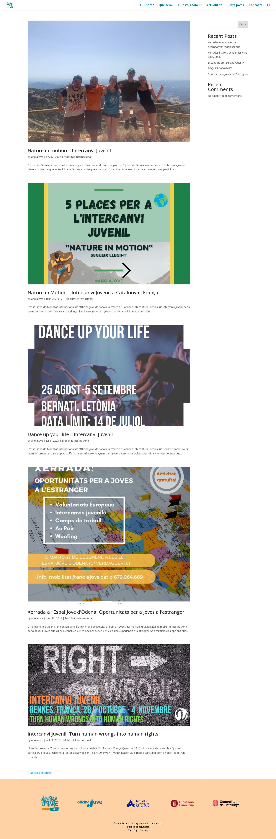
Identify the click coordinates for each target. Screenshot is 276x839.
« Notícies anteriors (40, 772)
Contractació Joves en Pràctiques (228, 74)
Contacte (256, 5)
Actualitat (214, 5)
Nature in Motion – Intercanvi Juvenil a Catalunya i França (93, 292)
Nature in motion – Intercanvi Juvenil (69, 150)
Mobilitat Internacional (77, 157)
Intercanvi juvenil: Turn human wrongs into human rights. (94, 733)
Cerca (242, 24)
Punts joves (235, 5)
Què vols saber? (190, 5)
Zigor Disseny (140, 830)
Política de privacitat (138, 826)
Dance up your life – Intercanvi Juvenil (70, 434)
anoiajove (37, 157)
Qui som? (147, 5)
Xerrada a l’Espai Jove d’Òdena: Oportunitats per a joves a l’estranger (106, 612)
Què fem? (166, 5)
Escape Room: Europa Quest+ (226, 62)
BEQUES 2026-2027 (220, 68)
